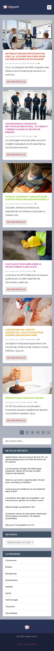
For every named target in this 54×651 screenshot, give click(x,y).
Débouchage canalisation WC (24, 398)
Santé (8, 593)
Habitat (29, 204)
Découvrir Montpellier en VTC (19, 525)
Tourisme (10, 606)
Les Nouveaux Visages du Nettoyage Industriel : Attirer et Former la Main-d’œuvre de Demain (26, 128)
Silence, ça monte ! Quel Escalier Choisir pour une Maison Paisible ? (27, 198)
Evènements (30, 339)
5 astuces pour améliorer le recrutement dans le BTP (23, 265)
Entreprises (31, 63)
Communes (11, 560)
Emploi (29, 136)
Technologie (11, 600)
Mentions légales (27, 644)
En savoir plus (16, 81)
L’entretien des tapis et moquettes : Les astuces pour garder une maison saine (24, 332)
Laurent (11, 63)
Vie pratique (11, 613)
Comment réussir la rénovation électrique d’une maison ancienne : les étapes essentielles (26, 516)
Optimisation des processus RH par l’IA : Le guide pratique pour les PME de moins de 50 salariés (25, 56)
